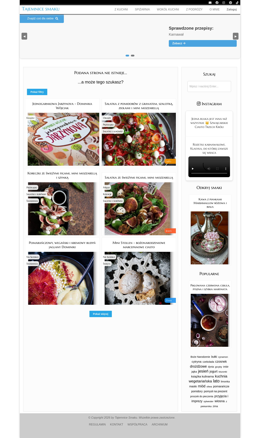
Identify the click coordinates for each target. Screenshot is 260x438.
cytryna (196, 361)
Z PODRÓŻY (194, 9)
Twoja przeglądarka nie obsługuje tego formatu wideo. (209, 166)
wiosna (220, 401)
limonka (225, 381)
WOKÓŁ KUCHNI (168, 9)
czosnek (221, 361)
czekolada (208, 361)
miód (201, 386)
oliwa (209, 386)
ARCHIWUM (160, 424)
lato (216, 381)
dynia (211, 366)
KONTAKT (116, 424)
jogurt (213, 371)
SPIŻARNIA (142, 9)
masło (193, 386)
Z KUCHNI (121, 9)
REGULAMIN (97, 424)
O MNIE (215, 9)
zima (215, 406)
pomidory (197, 391)
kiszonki (223, 371)
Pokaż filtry (37, 92)
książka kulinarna (202, 376)
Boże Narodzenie (200, 356)
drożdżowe (198, 366)
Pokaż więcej (100, 314)
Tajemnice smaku (41, 9)
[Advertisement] (100, 350)
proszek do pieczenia (201, 396)
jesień (203, 371)
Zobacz (178, 43)
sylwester (208, 401)
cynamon (223, 357)
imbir (225, 366)
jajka (194, 371)
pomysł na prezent (215, 391)
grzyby (218, 366)
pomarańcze (221, 386)
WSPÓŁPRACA (137, 424)
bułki (214, 356)
